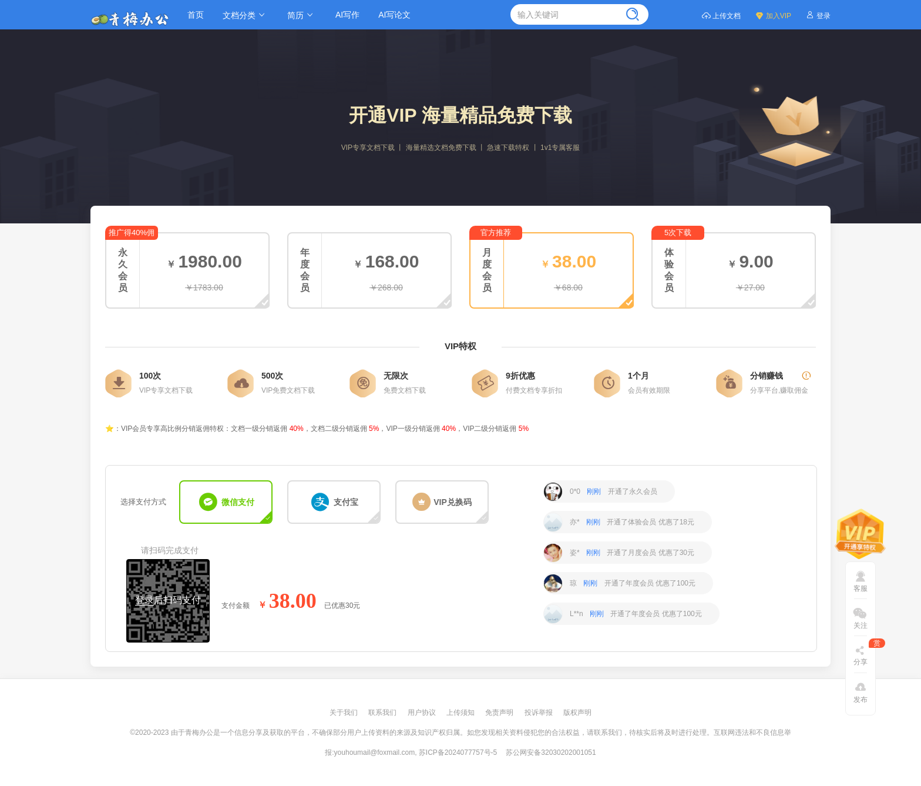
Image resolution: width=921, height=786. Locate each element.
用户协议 (423, 712)
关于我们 (344, 712)
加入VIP (773, 15)
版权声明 (577, 712)
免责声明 (500, 712)
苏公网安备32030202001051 (551, 752)
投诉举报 (539, 712)
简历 (302, 15)
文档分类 (245, 15)
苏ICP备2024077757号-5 (458, 752)
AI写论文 (394, 14)
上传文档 (721, 15)
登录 (818, 15)
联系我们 (383, 712)
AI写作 (347, 14)
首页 (195, 14)
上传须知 (461, 712)
